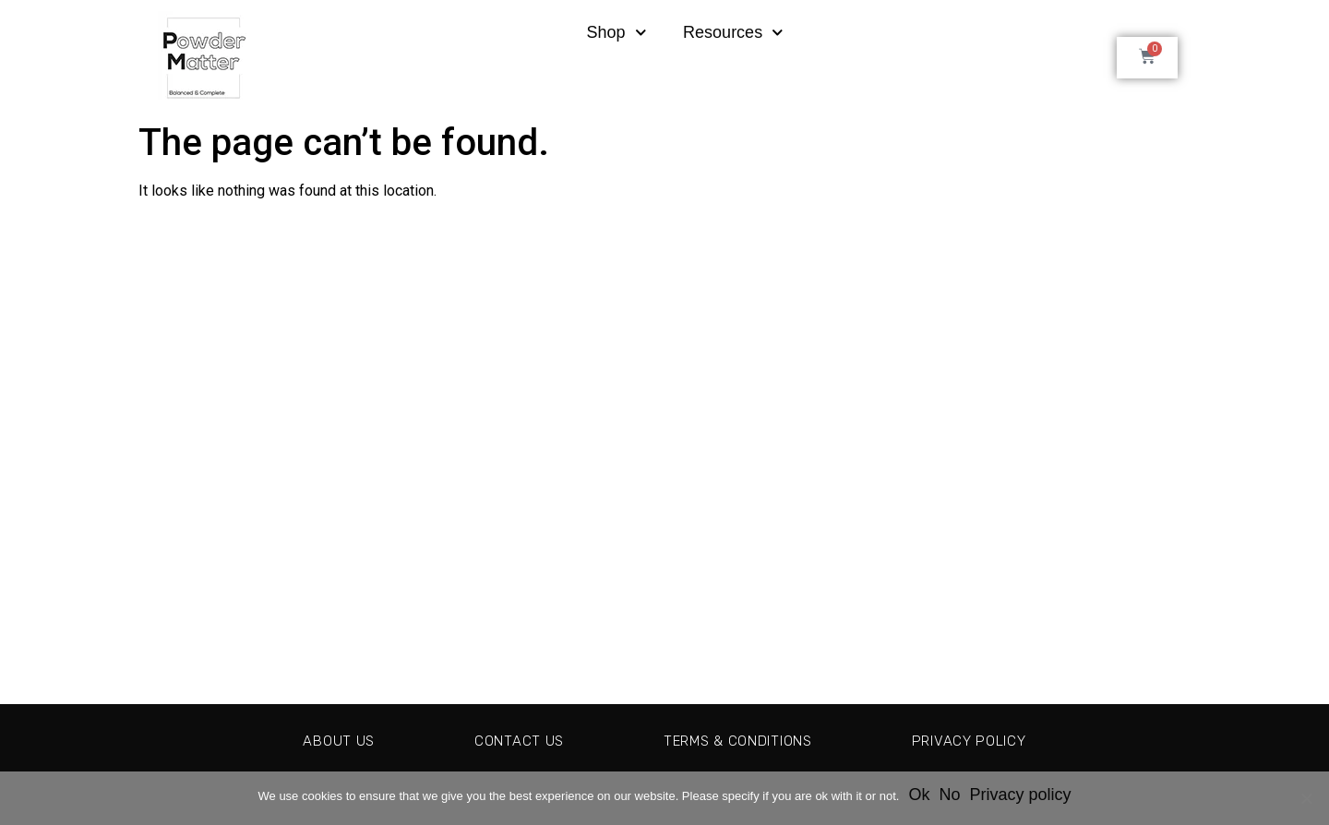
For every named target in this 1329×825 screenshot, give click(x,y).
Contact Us (509, 740)
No (949, 794)
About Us (324, 740)
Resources (733, 33)
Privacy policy (1020, 794)
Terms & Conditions (738, 740)
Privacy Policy (981, 740)
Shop (616, 33)
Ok (918, 794)
